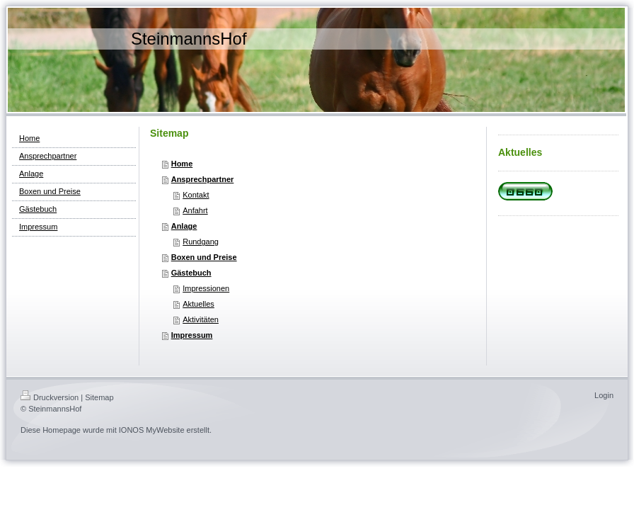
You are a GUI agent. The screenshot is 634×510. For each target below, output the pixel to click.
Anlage (184, 226)
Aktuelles (198, 304)
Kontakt (196, 195)
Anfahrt (195, 210)
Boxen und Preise (204, 257)
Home (182, 163)
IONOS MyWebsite (152, 430)
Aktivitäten (201, 319)
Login (603, 395)
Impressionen (206, 288)
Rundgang (201, 241)
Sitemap (99, 397)
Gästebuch (191, 272)
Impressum (192, 335)
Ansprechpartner (202, 179)
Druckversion (50, 397)
